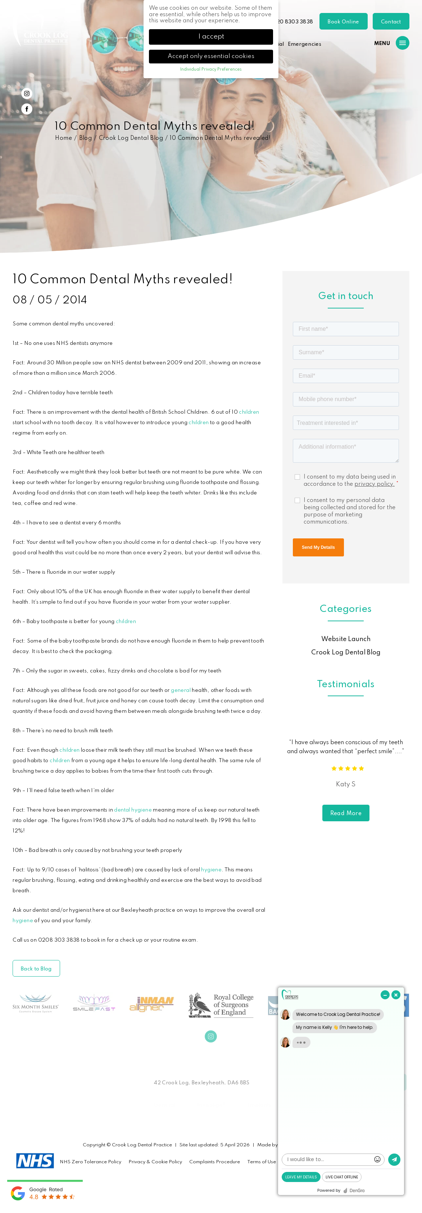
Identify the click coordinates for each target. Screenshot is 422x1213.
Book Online (343, 22)
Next (404, 220)
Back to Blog (36, 969)
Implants (259, 1105)
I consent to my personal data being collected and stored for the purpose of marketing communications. (349, 511)
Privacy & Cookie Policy (155, 1162)
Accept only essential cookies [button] (211, 56)
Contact (391, 22)
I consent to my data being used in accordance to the (351, 480)
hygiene (211, 869)
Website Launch (346, 639)
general (181, 690)
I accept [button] (211, 36)
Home (63, 138)
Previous (386, 220)
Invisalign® (211, 1105)
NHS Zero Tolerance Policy (90, 1162)
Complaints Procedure (214, 1162)
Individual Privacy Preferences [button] (211, 69)
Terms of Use (261, 1162)
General (164, 1105)
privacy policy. (374, 484)
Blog (85, 138)
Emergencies (304, 44)
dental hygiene (133, 810)
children (249, 412)
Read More (346, 814)
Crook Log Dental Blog (131, 138)
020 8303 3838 (293, 22)
